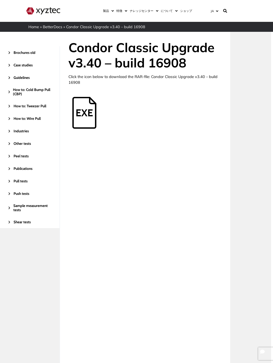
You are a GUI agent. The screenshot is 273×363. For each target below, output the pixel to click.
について (168, 11)
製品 (107, 11)
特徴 (120, 11)
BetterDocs (52, 26)
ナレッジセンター (143, 11)
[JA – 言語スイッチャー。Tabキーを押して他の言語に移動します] (214, 10)
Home (33, 26)
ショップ (186, 11)
